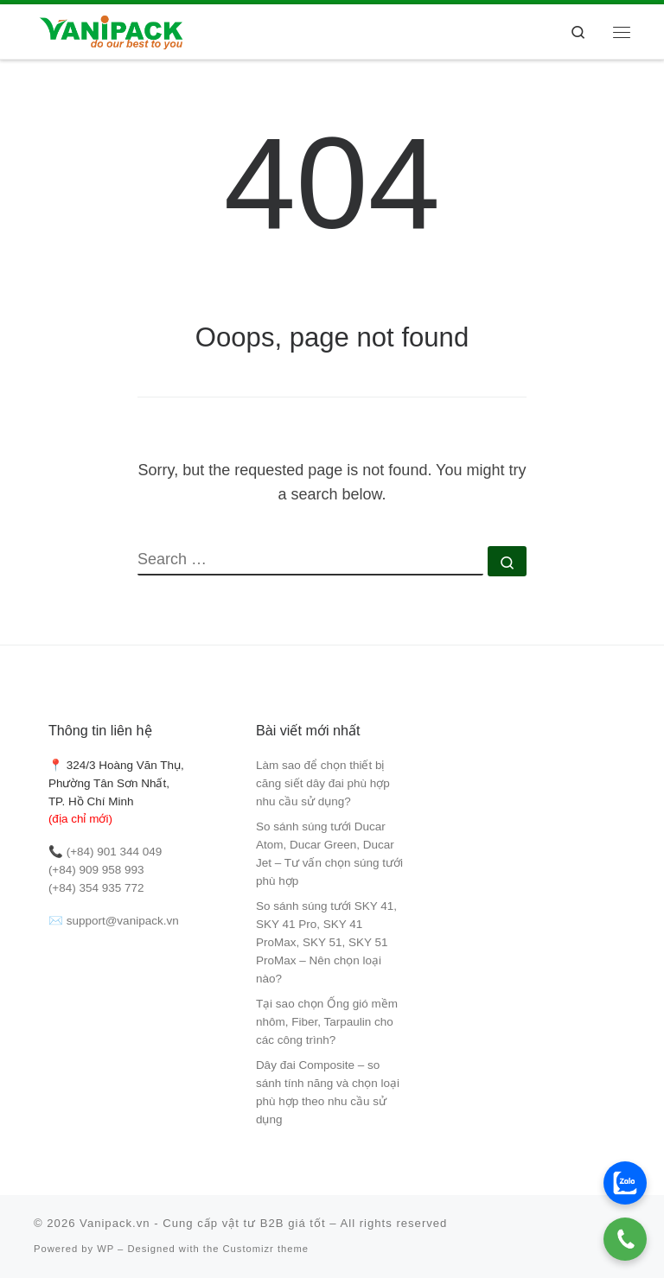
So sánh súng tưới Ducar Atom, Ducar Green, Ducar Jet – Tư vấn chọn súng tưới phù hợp (329, 853)
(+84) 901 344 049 (115, 851)
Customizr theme (266, 1248)
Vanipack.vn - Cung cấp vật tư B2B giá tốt (203, 1223)
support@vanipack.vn (123, 920)
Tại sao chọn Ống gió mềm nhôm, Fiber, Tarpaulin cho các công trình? (327, 1021)
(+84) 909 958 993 (96, 869)
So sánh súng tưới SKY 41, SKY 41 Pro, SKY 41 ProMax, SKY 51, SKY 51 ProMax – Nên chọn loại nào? (326, 942)
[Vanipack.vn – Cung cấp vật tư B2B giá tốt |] (110, 30)
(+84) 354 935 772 (96, 887)
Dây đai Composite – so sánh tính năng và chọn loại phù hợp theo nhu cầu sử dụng (327, 1092)
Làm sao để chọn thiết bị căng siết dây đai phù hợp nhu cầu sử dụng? (323, 783)
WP (105, 1248)
